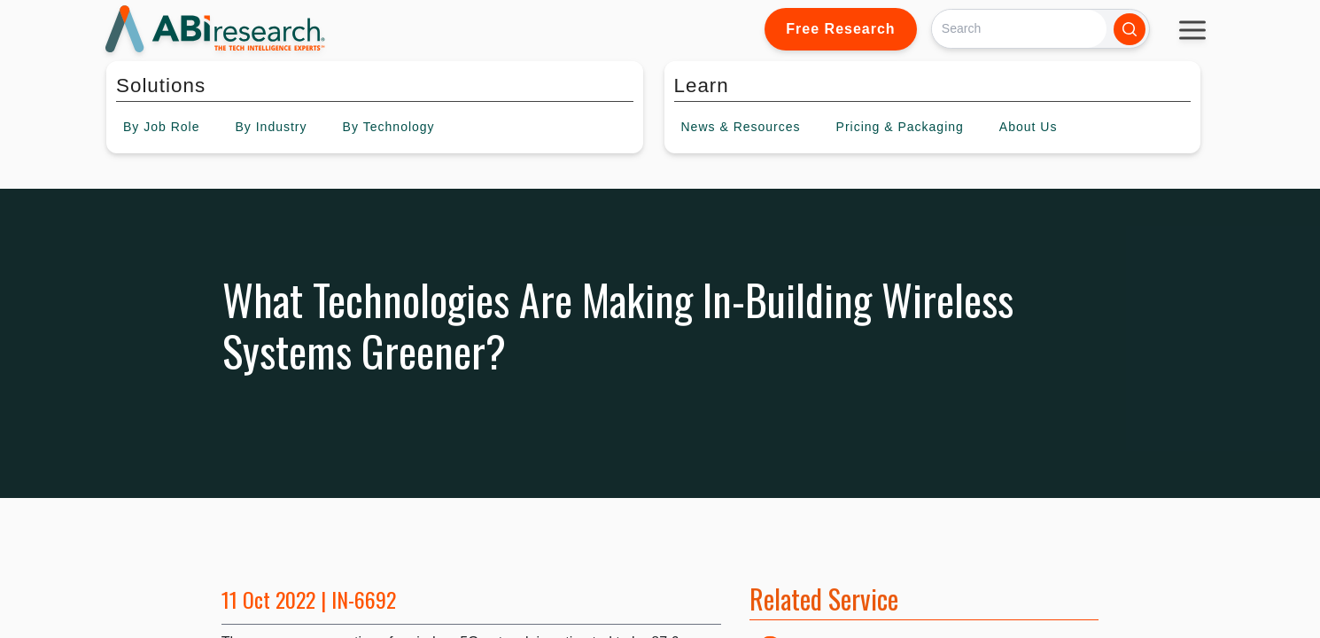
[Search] (1019, 29)
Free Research (840, 28)
